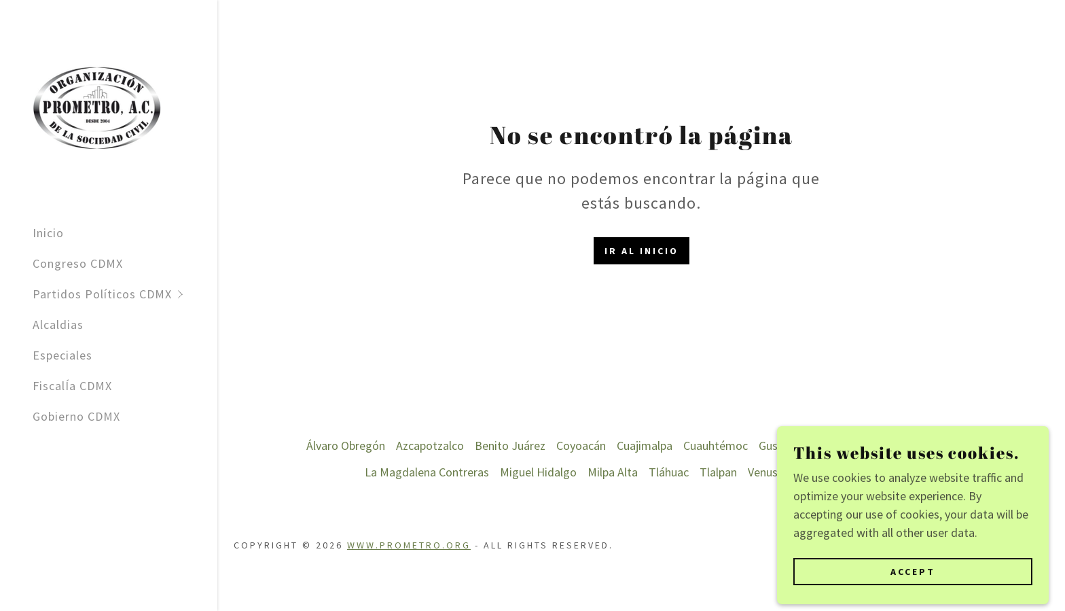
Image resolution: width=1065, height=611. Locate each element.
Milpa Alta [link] (613, 472)
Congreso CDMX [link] (78, 263)
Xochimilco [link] (890, 472)
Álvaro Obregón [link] (345, 445)
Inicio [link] (48, 233)
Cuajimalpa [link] (644, 445)
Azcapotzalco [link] (430, 445)
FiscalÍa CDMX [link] (72, 386)
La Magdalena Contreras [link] (427, 472)
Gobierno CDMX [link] (76, 416)
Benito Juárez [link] (510, 445)
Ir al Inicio (641, 251)
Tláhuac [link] (669, 472)
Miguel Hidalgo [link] (538, 472)
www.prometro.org (409, 545)
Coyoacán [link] (581, 445)
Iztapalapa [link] (949, 445)
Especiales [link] (62, 355)
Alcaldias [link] (58, 324)
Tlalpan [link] (718, 472)
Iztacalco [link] (889, 445)
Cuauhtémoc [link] (715, 445)
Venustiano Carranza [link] (800, 472)
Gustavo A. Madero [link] (807, 445)
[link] (97, 106)
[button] (125, 294)
